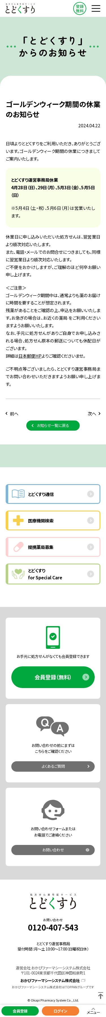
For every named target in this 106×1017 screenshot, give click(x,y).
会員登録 (20, 1011)
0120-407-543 (53, 927)
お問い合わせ (53, 850)
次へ (92, 413)
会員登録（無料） (53, 677)
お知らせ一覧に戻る (53, 425)
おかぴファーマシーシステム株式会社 (50, 980)
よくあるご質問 (53, 766)
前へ (14, 413)
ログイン (60, 1011)
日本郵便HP (30, 356)
